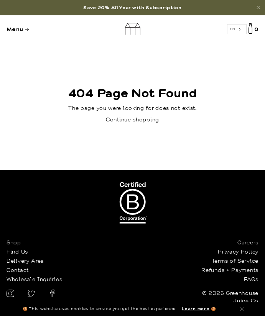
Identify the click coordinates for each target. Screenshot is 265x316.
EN (232, 28)
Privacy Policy (238, 251)
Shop (14, 242)
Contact (18, 270)
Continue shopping (132, 119)
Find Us (17, 251)
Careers (247, 242)
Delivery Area (25, 261)
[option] (132, 7)
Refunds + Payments (229, 270)
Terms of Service (235, 261)
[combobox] (237, 29)
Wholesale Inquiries (34, 279)
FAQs (251, 279)
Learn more (195, 308)
